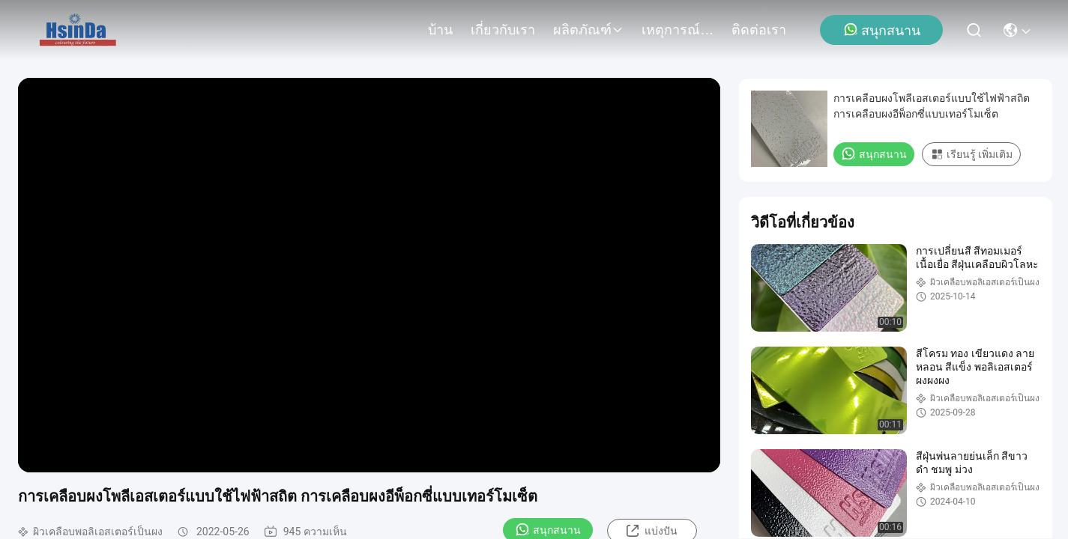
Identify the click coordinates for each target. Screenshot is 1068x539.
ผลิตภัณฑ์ (588, 29)
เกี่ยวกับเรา (503, 29)
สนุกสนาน (881, 30)
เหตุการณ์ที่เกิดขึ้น (677, 29)
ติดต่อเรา (758, 29)
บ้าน (440, 29)
